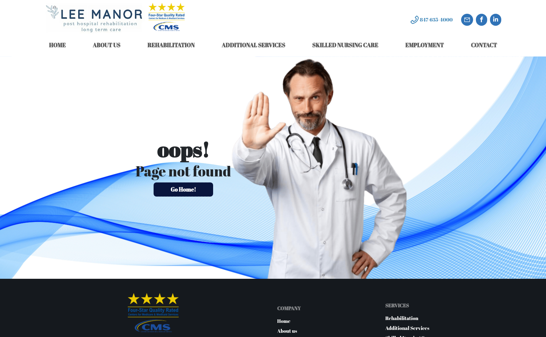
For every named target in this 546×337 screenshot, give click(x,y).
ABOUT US (106, 45)
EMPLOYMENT (424, 45)
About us (287, 330)
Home (284, 321)
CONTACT (484, 45)
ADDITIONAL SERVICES (253, 45)
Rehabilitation (401, 318)
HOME (57, 45)
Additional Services (407, 328)
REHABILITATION (170, 45)
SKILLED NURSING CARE (345, 45)
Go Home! (183, 189)
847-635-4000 (436, 19)
